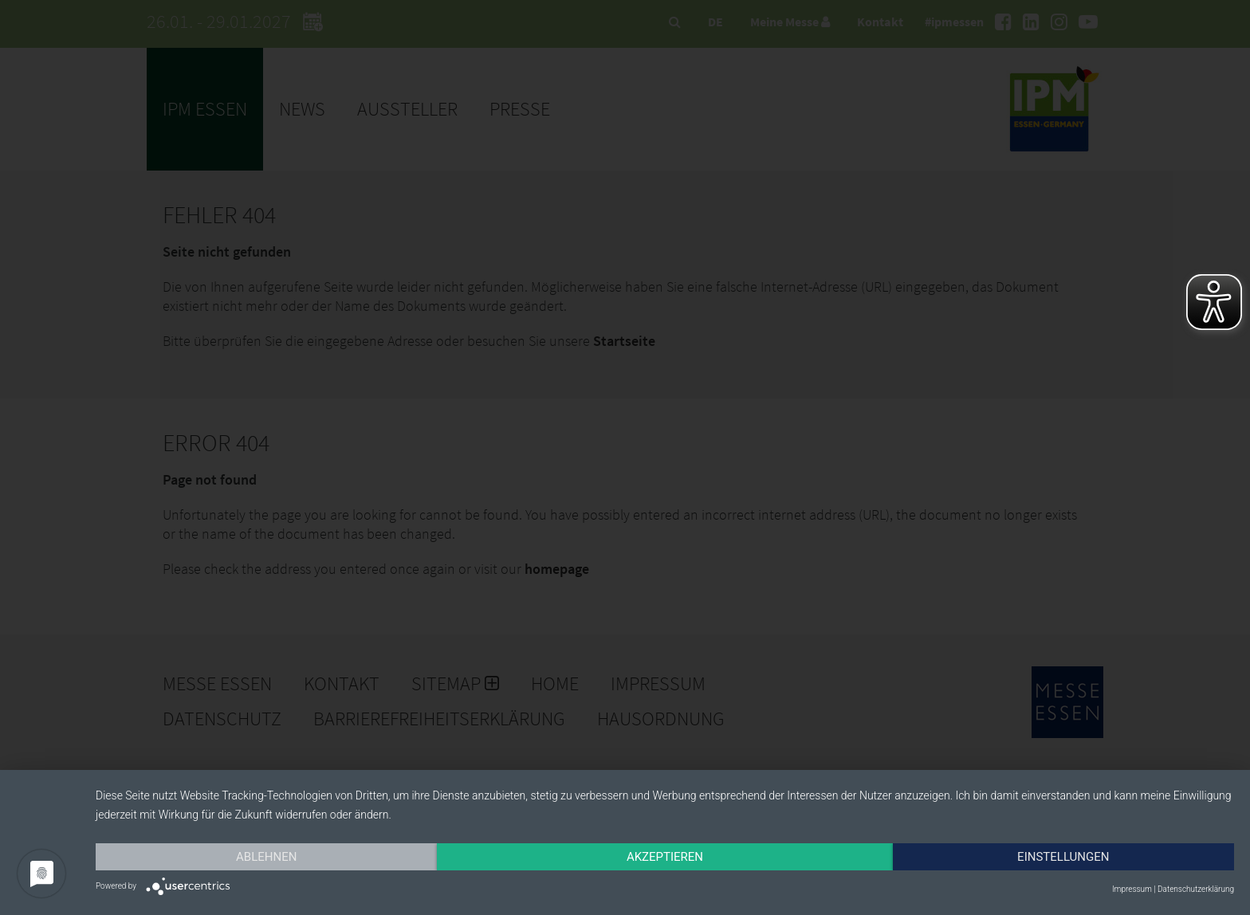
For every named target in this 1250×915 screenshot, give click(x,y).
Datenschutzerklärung (1196, 889)
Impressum (1132, 889)
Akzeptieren (665, 857)
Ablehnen (266, 857)
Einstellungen (1063, 857)
